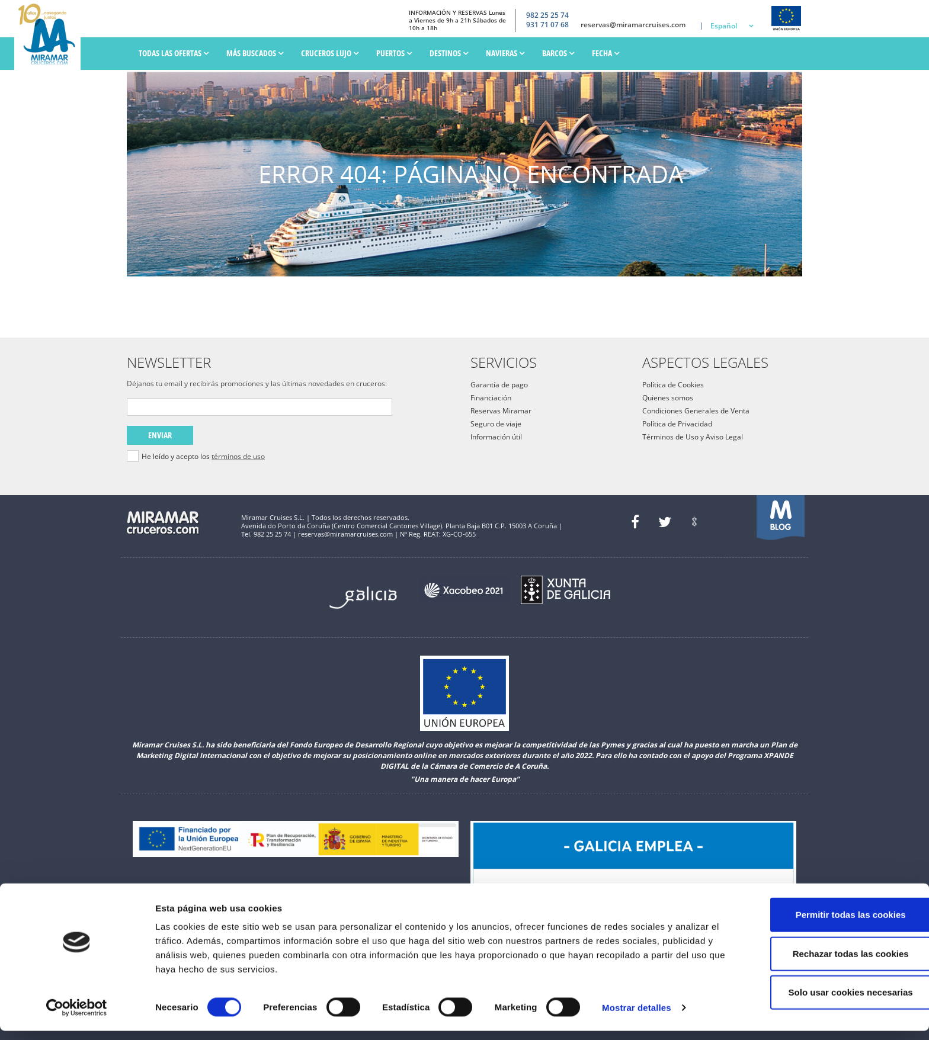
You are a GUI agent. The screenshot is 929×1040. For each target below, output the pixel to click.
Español (723, 26)
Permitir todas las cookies (830, 924)
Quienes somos (667, 398)
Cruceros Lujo (329, 53)
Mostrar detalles (636, 1017)
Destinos (449, 53)
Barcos (558, 53)
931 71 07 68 (547, 24)
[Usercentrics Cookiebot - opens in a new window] (77, 1017)
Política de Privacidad (677, 424)
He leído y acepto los (203, 456)
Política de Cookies (673, 385)
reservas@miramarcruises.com (633, 24)
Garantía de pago (499, 385)
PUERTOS (394, 53)
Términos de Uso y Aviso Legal (692, 437)
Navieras (505, 53)
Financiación (490, 398)
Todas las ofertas (174, 53)
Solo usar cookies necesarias (830, 1001)
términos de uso (238, 456)
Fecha (605, 53)
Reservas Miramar (500, 411)
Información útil (496, 437)
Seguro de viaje (495, 424)
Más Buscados (254, 53)
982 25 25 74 (547, 14)
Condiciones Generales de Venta (695, 411)
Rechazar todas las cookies (830, 963)
